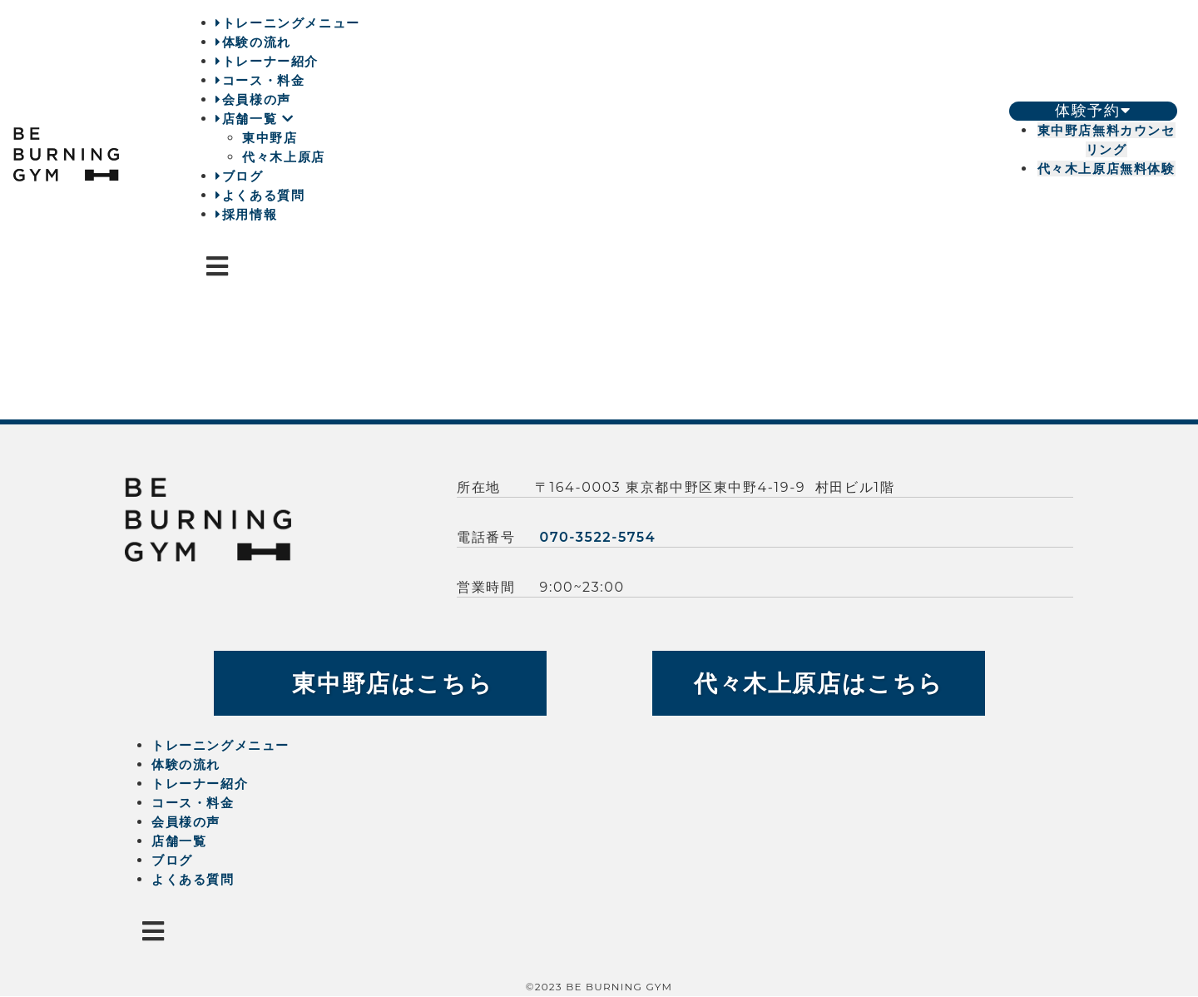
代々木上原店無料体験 (1106, 168)
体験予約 (1093, 111)
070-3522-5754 (598, 537)
